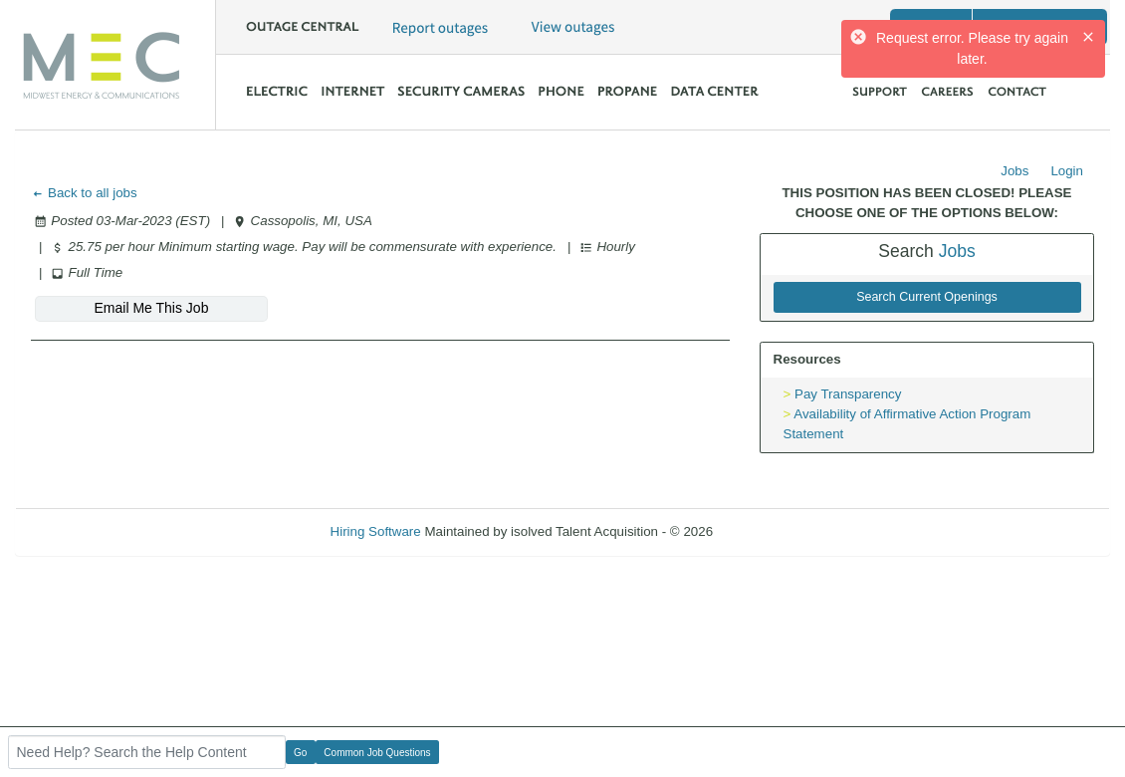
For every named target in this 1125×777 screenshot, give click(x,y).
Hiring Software (376, 531)
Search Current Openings (927, 297)
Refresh (772, 531)
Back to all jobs (84, 192)
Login (1066, 170)
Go (300, 752)
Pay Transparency (847, 394)
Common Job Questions (377, 752)
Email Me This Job (152, 308)
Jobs (1014, 170)
